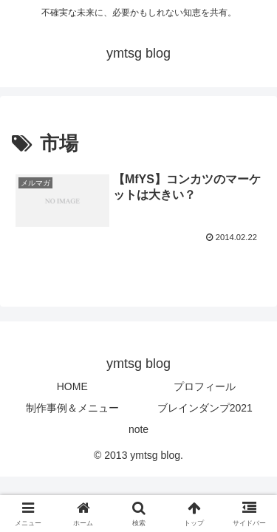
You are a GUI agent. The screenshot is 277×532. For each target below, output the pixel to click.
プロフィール (205, 386)
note (138, 429)
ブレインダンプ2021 (205, 408)
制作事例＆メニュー (72, 408)
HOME (72, 386)
